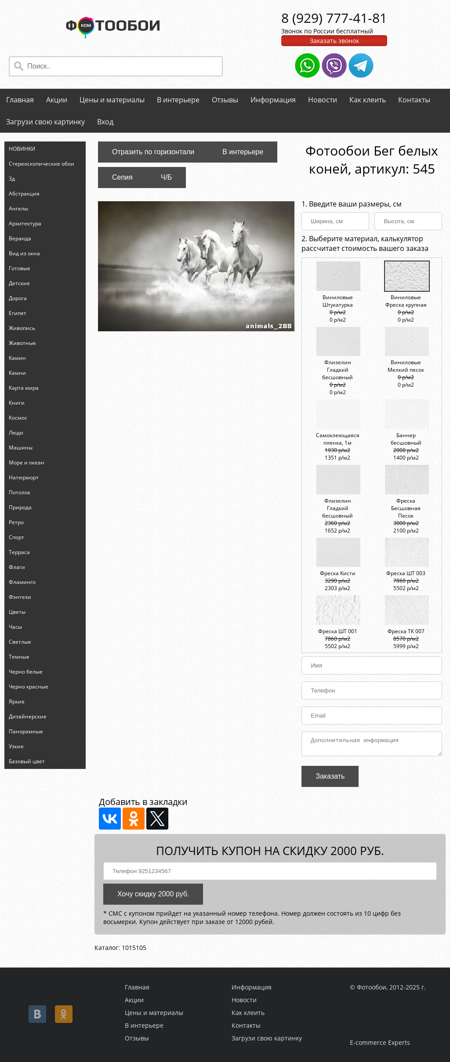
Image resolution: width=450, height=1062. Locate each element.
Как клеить (367, 100)
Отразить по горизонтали (153, 152)
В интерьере (178, 100)
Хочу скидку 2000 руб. (153, 896)
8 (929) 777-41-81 (334, 18)
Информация (273, 100)
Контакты (414, 100)
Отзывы (225, 100)
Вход (105, 122)
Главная (20, 100)
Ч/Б (166, 177)
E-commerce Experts (380, 1042)
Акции (56, 100)
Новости (322, 100)
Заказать (330, 779)
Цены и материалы (112, 100)
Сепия (122, 177)
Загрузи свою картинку (45, 122)
